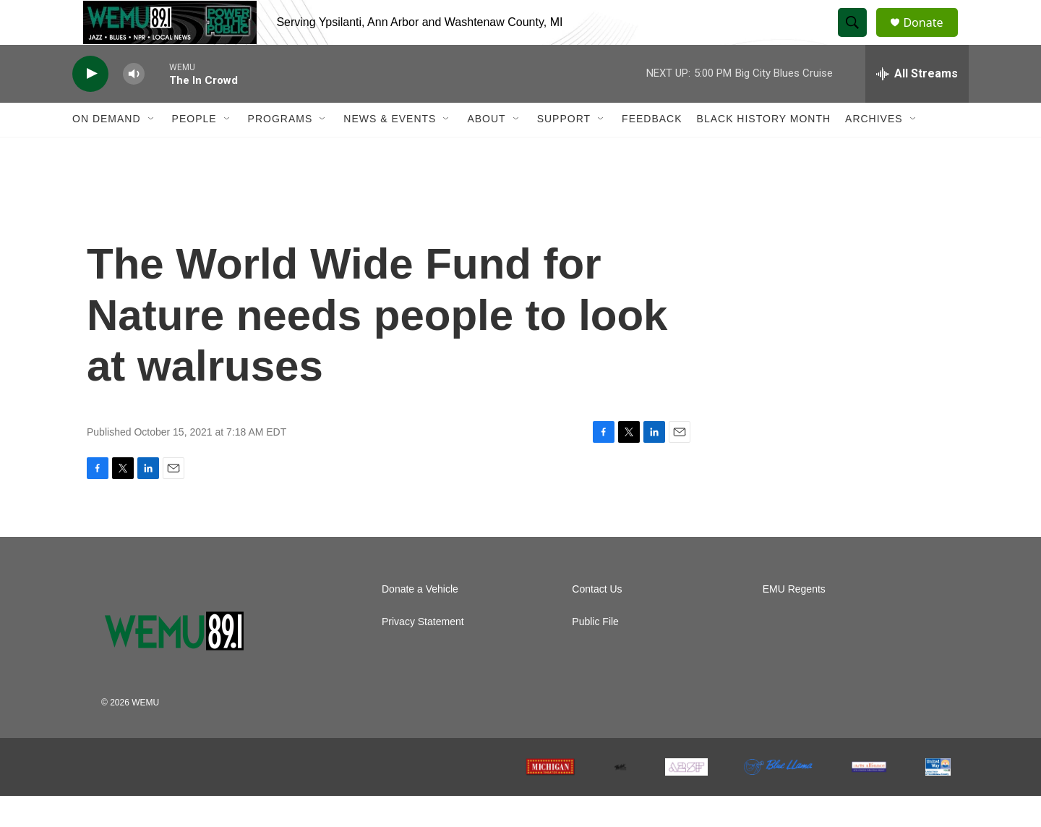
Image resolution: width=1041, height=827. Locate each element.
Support (564, 150)
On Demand (106, 150)
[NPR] (198, 798)
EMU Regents (794, 620)
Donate (931, 38)
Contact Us (597, 620)
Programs (280, 150)
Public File (595, 653)
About (486, 150)
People (194, 150)
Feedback (652, 150)
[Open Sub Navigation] (152, 150)
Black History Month (764, 150)
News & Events (389, 150)
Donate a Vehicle (420, 620)
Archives (874, 150)
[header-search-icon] (858, 38)
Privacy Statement (423, 653)
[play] (90, 105)
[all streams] (917, 105)
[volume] (133, 105)
